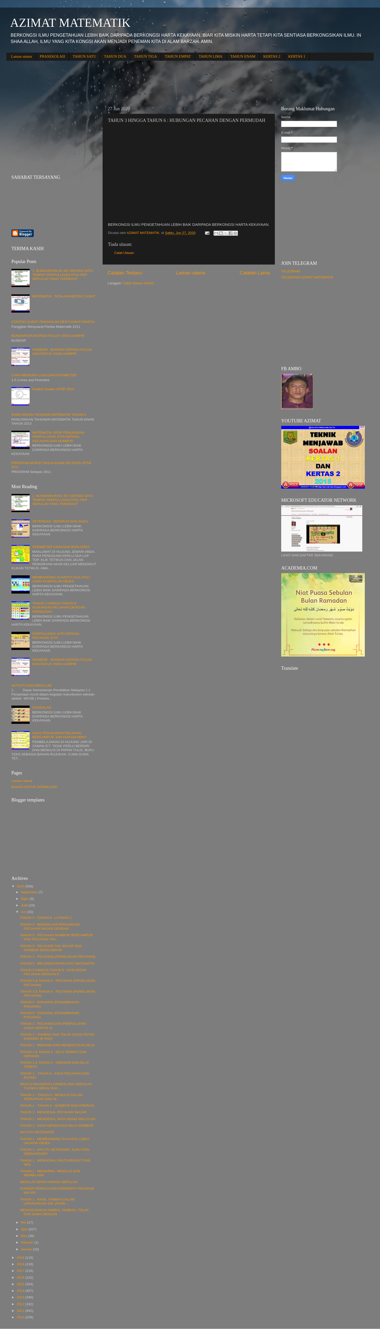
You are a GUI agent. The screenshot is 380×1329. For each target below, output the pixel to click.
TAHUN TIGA (145, 56)
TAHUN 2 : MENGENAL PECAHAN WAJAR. (54, 1112)
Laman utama (21, 56)
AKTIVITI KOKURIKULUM (31, 685)
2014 (21, 1291)
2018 (21, 1264)
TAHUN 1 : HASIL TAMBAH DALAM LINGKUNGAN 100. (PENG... (47, 1201)
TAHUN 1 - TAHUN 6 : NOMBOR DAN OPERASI (57, 1105)
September (30, 892)
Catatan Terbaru (125, 272)
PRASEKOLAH (52, 56)
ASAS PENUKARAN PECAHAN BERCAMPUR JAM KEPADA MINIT (59, 735)
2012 (21, 1304)
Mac (24, 1236)
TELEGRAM (290, 271)
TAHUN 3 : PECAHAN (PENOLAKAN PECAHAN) (58, 956)
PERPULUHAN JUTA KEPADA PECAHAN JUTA (55, 636)
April (25, 1229)
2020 (21, 886)
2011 (21, 1311)
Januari (27, 1249)
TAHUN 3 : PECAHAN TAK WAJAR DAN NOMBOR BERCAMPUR (51, 948)
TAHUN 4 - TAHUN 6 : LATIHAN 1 (46, 918)
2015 (21, 1284)
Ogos (25, 899)
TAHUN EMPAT (178, 56)
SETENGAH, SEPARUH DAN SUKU (60, 521)
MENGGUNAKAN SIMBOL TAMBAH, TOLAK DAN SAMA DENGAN (54, 1212)
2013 (21, 1297)
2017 (21, 1271)
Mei (24, 1222)
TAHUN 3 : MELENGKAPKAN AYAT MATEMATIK (57, 963)
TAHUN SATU (84, 56)
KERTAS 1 (297, 56)
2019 (21, 1257)
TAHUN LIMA (210, 56)
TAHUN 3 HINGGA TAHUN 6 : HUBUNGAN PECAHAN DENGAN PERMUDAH (58, 607)
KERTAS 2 (271, 56)
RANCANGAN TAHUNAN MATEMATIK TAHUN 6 (48, 415)
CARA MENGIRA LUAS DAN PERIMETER (44, 375)
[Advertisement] (98, 79)
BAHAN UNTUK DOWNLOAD (34, 787)
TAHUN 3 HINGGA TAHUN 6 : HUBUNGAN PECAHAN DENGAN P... (53, 972)
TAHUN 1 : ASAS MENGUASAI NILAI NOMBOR (56, 1125)
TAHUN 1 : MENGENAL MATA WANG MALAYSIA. (58, 1119)
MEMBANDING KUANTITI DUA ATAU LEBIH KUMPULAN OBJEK (61, 579)
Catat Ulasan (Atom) (138, 283)
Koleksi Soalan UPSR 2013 (53, 389)
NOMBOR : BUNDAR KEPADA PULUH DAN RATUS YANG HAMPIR (62, 352)
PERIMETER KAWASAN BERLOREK (60, 547)
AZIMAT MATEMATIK (70, 22)
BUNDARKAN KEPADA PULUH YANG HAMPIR (47, 336)
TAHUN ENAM (242, 56)
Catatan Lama (255, 272)
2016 (21, 1277)
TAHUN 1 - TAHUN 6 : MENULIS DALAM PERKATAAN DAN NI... (51, 1097)
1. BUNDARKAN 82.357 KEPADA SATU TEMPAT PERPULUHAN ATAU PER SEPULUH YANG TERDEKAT (62, 275)
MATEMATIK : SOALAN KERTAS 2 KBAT (63, 296)
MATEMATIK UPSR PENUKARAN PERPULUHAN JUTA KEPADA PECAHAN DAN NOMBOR (58, 437)
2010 (21, 1317)
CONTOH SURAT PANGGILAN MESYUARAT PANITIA (53, 322)
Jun (24, 912)
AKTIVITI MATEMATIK (37, 1132)
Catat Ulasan (124, 253)
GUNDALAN (41, 707)
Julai (25, 905)
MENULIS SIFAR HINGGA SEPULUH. (49, 1182)
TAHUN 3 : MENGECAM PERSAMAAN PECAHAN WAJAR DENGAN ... (50, 926)
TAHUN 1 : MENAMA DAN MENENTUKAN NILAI (57, 1045)
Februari (27, 1242)
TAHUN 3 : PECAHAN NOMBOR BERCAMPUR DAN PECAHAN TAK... (56, 937)
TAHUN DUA (115, 56)
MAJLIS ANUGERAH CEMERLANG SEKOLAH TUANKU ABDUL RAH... (56, 1086)
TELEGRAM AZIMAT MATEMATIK (307, 277)
